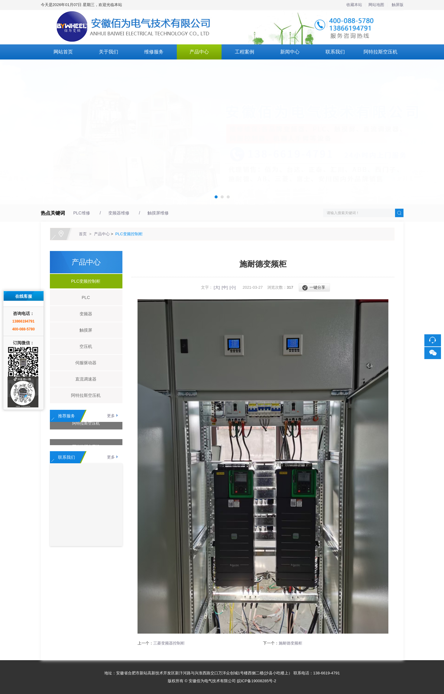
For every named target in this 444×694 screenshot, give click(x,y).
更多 (111, 415)
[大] (217, 287)
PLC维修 (81, 212)
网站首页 (63, 51)
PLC (83, 297)
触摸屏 (83, 330)
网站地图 (376, 4)
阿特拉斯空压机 (380, 51)
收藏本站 (354, 4)
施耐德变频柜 (290, 643)
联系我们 (335, 51)
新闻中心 (290, 51)
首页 (83, 234)
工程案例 (244, 51)
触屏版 (397, 4)
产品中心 (199, 51)
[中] (225, 287)
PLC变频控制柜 (129, 234)
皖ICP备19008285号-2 (256, 681)
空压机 (83, 346)
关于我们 (108, 51)
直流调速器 (83, 379)
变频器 (83, 313)
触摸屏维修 (158, 212)
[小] (232, 287)
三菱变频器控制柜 (169, 643)
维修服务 (154, 51)
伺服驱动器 (83, 362)
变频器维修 (118, 212)
